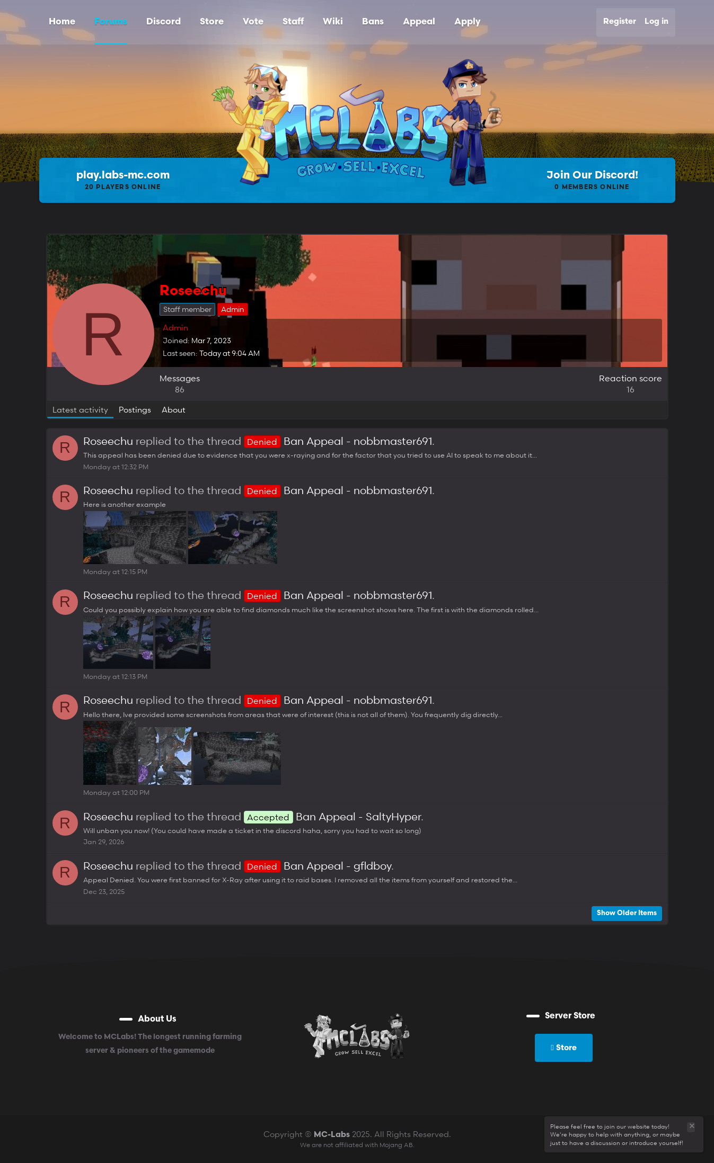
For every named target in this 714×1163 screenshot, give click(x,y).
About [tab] (174, 409)
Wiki (333, 21)
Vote (253, 21)
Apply (467, 21)
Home (62, 21)
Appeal (419, 21)
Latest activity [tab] (80, 409)
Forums (110, 21)
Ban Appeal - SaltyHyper (332, 817)
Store (212, 21)
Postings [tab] (135, 409)
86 (179, 389)
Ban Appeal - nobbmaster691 (338, 441)
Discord (163, 21)
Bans (373, 21)
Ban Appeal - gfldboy (317, 866)
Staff (293, 21)
